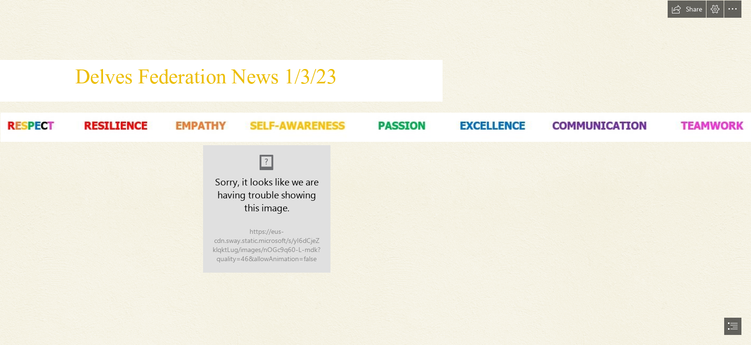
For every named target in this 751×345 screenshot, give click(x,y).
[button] (687, 9)
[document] (375, 172)
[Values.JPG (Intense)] (375, 126)
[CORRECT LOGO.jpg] (267, 209)
